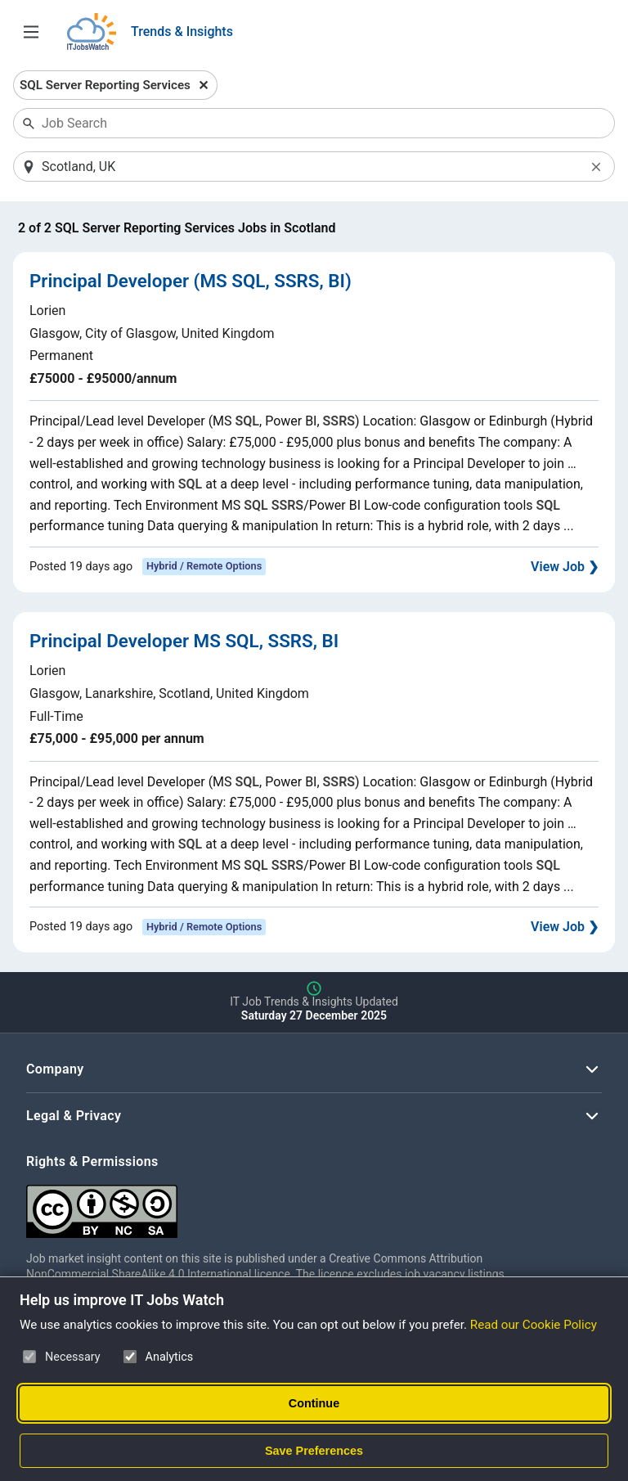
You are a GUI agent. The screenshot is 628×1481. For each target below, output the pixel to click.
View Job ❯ (565, 566)
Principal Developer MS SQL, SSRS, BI (184, 640)
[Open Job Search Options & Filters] (31, 32)
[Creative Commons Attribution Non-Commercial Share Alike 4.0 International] (271, 1205)
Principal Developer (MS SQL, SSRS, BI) (190, 280)
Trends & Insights (182, 31)
